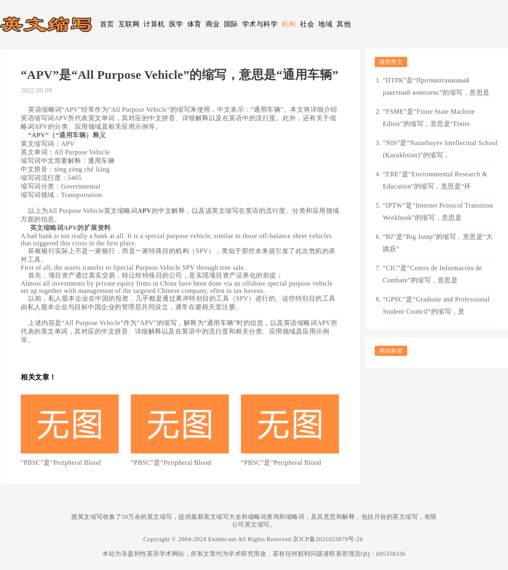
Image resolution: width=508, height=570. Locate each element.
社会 (307, 24)
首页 (107, 24)
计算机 (154, 24)
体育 (194, 24)
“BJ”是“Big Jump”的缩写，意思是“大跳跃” (438, 242)
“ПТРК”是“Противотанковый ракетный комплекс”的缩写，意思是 (436, 86)
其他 (343, 24)
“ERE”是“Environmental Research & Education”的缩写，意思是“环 (435, 180)
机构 (289, 24)
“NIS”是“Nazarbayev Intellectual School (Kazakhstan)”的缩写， (440, 148)
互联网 (129, 24)
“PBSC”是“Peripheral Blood (61, 462)
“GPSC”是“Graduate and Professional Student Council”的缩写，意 (436, 305)
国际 (231, 24)
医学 (176, 24)
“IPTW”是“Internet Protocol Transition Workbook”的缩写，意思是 (438, 211)
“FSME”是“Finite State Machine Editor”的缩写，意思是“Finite (429, 117)
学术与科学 (260, 24)
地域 (325, 24)
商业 (213, 24)
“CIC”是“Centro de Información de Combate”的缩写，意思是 (432, 274)
